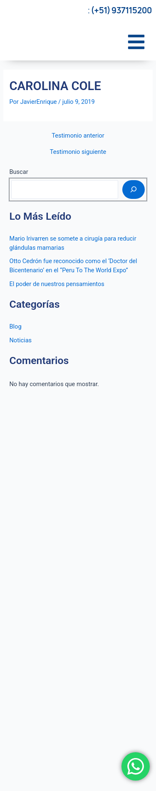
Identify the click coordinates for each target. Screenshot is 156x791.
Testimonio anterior (78, 136)
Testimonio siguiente (78, 152)
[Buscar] (133, 189)
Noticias (20, 340)
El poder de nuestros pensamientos (56, 284)
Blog (15, 326)
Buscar (18, 172)
